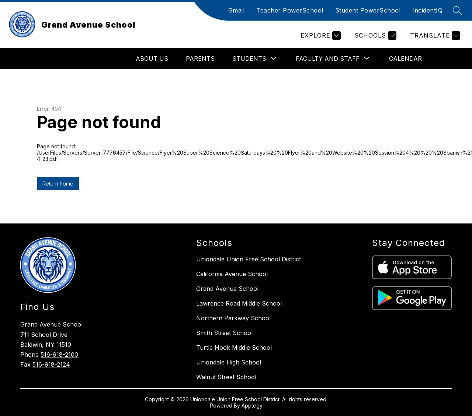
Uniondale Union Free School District (248, 259)
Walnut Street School (226, 377)
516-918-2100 (59, 354)
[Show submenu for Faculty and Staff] (328, 58)
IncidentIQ (427, 10)
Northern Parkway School (233, 318)
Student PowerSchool (368, 10)
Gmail (236, 10)
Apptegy (252, 405)
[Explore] (320, 35)
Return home (57, 183)
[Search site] (457, 10)
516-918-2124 (51, 364)
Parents (200, 58)
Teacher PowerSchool (289, 10)
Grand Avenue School (227, 288)
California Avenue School (232, 274)
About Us (152, 58)
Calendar (405, 58)
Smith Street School (224, 332)
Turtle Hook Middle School (234, 347)
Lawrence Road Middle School (239, 303)
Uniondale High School (228, 362)
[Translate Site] (434, 35)
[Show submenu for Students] (249, 58)
